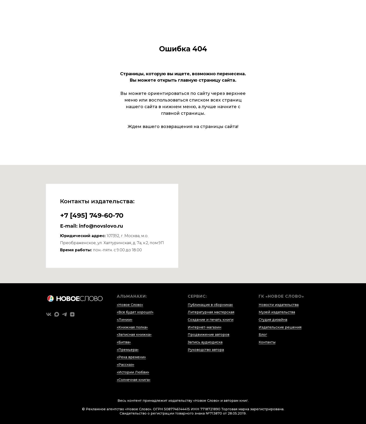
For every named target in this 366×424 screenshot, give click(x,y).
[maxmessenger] (57, 314)
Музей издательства (277, 312)
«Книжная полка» (132, 327)
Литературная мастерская (211, 312)
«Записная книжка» (134, 334)
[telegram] (64, 314)
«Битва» (124, 342)
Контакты (267, 342)
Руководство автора (206, 350)
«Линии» (124, 320)
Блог (263, 334)
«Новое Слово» (130, 305)
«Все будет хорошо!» (135, 312)
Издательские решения (280, 327)
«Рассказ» (125, 364)
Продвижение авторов (208, 334)
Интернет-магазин (204, 327)
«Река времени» (131, 357)
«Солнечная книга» (133, 380)
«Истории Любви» (133, 372)
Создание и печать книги (210, 320)
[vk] (49, 314)
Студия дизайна (273, 320)
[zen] (72, 314)
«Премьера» (128, 350)
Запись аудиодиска (205, 342)
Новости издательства (279, 305)
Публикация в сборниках (210, 305)
